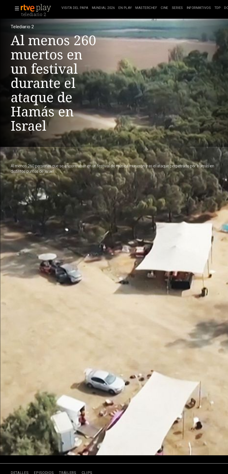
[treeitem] (74, 8)
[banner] (40, 8)
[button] (15, 8)
